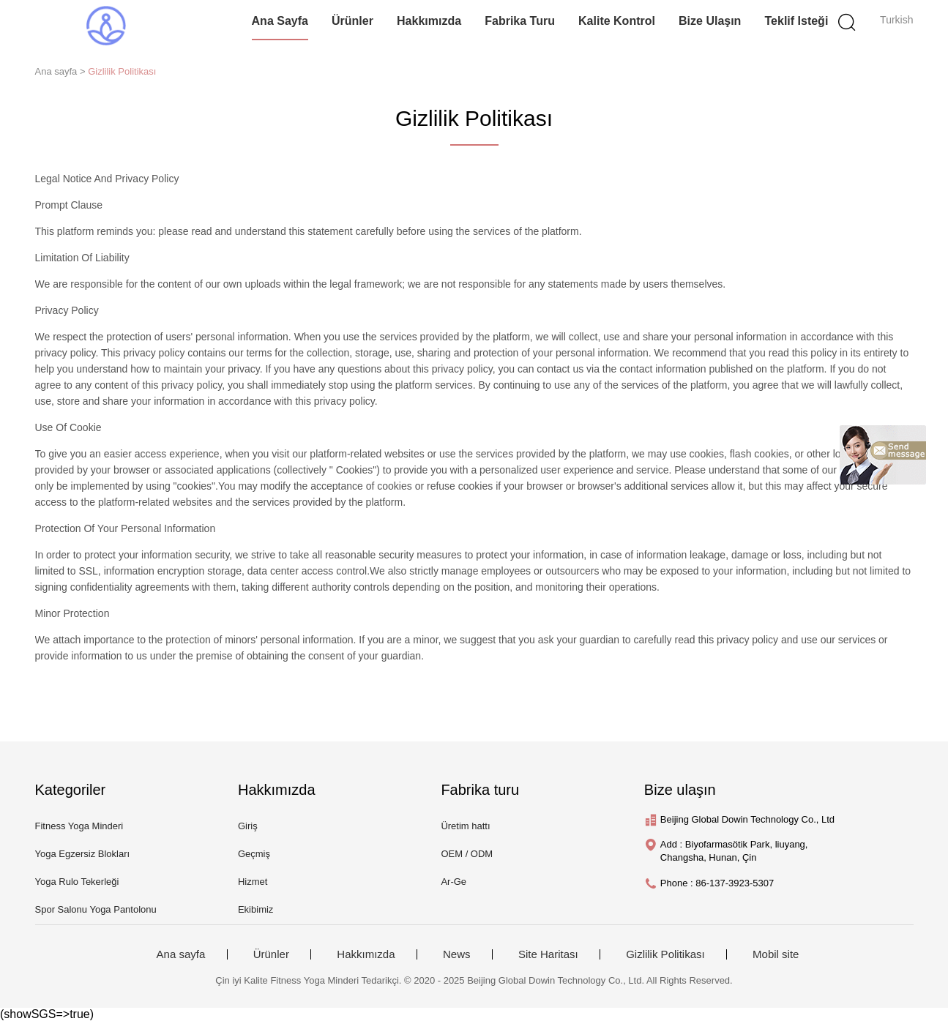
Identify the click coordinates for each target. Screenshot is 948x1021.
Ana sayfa (280, 21)
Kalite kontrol (616, 21)
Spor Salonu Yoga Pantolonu (96, 909)
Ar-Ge (453, 881)
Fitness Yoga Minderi (79, 825)
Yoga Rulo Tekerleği (77, 881)
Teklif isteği (797, 21)
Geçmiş (254, 853)
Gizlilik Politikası (122, 71)
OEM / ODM (467, 853)
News (457, 954)
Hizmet (252, 881)
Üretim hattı (465, 825)
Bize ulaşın (710, 21)
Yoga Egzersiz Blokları (82, 853)
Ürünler (352, 21)
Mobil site (776, 954)
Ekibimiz (255, 909)
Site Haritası (548, 954)
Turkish (896, 20)
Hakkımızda (429, 21)
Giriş (248, 825)
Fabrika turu (520, 21)
